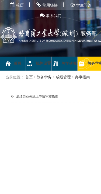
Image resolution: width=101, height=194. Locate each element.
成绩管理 (63, 77)
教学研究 (64, 63)
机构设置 (38, 63)
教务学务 (44, 77)
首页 (12, 63)
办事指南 (82, 77)
